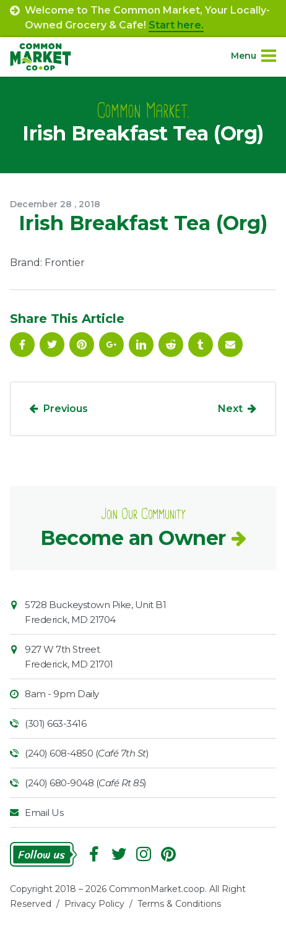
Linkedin (141, 344)
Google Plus (111, 344)
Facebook (22, 344)
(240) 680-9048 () (86, 783)
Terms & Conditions (179, 903)
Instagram (143, 854)
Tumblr (200, 344)
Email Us (44, 812)
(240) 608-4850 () (87, 753)
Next (230, 408)
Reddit (170, 344)
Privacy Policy (94, 903)
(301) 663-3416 (55, 723)
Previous (65, 408)
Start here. (176, 25)
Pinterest (81, 344)
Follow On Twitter (52, 344)
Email (230, 344)
